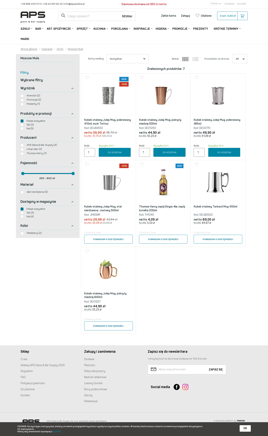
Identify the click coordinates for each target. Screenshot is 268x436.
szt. (232, 16)
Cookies (57, 431)
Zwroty (88, 395)
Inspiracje (142, 28)
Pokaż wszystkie (35, 120)
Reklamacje (91, 401)
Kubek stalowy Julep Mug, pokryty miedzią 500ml (160, 121)
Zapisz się (216, 369)
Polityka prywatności (33, 383)
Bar (38, 28)
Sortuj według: (96, 58)
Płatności (89, 365)
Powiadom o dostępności (108, 239)
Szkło (25, 28)
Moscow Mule (75, 49)
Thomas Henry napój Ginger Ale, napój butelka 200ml (162, 208)
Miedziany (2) (34, 233)
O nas (24, 359)
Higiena (161, 28)
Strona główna (29, 49)
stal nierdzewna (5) (37, 191)
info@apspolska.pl (74, 3)
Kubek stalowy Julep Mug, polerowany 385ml (217, 121)
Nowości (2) (33, 95)
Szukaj (127, 16)
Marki (25, 39)
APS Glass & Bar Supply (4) (42, 145)
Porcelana (119, 28)
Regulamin (27, 371)
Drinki (60, 49)
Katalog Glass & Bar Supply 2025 (43, 365)
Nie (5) (29, 128)
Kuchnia (99, 28)
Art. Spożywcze (59, 28)
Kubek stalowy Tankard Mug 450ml (215, 206)
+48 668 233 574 (31, 3)
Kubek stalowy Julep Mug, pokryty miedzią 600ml (105, 295)
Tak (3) (30, 212)
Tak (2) (30, 124)
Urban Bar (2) (34, 149)
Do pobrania (28, 389)
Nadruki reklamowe (95, 377)
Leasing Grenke (93, 383)
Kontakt (241, 3)
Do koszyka (115, 152)
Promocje (179, 28)
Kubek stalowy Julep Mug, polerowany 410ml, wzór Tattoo (107, 121)
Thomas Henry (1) (37, 153)
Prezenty (200, 28)
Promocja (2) (34, 99)
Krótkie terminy (226, 28)
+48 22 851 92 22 (53, 3)
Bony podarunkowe (95, 389)
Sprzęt (82, 28)
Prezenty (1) (33, 103)
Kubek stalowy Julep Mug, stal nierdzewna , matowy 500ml (103, 208)
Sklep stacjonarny (94, 371)
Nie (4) (30, 216)
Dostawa (229, 3)
